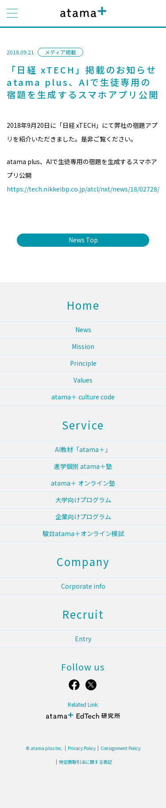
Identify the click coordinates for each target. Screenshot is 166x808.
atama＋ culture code (83, 396)
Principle (83, 363)
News (83, 329)
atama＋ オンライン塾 (83, 483)
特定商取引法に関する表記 (85, 762)
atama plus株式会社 (81, 18)
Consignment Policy (120, 748)
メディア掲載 (60, 52)
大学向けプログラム (83, 499)
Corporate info (83, 586)
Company (83, 561)
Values (83, 379)
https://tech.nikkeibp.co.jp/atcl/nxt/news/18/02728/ (83, 188)
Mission (83, 346)
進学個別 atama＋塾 (83, 466)
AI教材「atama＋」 (83, 449)
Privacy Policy (82, 748)
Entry (83, 638)
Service (83, 425)
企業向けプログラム (83, 516)
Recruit (83, 614)
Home (83, 305)
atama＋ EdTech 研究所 (83, 719)
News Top (83, 239)
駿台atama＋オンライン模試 (83, 533)
